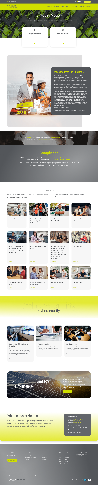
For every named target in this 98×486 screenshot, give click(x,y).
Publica (66, 462)
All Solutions (44, 460)
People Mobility (28, 454)
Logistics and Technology (30, 458)
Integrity (82, 6)
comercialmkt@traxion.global (13, 454)
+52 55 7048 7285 (77, 423)
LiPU (60, 458)
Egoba (60, 465)
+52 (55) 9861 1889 (11, 456)
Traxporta (66, 458)
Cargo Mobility (27, 456)
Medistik (66, 456)
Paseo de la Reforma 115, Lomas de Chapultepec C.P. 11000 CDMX (82, 455)
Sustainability (75, 6)
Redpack (60, 462)
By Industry (44, 454)
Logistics (66, 454)
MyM (60, 460)
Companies (88, 6)
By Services (44, 456)
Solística (60, 467)
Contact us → (87, 1)
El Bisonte (61, 456)
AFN (60, 454)
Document (11, 227)
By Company (44, 458)
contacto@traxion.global (77, 420)
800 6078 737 (76, 421)
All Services (26, 460)
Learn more (67, 392)
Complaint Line (10, 476)
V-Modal (66, 465)
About (62, 6)
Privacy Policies (19, 476)
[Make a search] (72, 2)
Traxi (65, 460)
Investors (68, 6)
